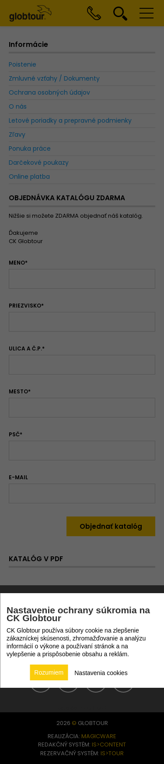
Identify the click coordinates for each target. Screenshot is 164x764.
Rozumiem (48, 672)
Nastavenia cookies (100, 672)
